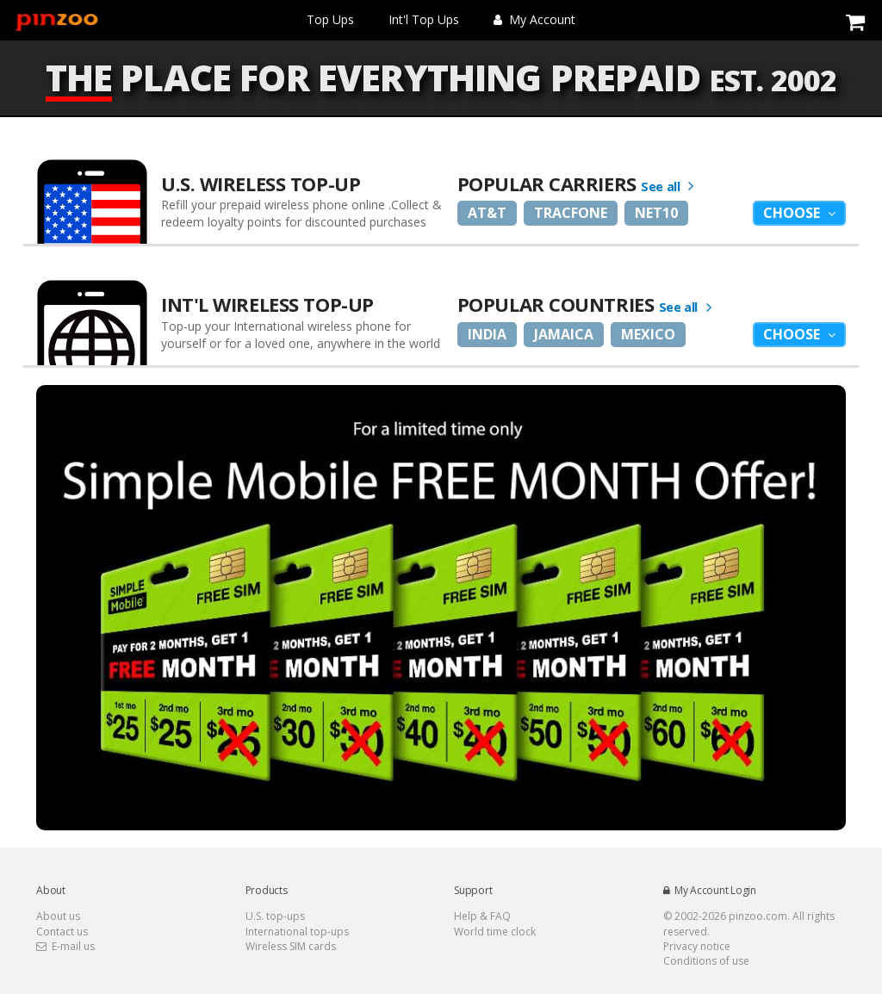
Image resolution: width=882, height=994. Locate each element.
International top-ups (297, 931)
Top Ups (330, 19)
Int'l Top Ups (423, 19)
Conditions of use (706, 961)
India (487, 334)
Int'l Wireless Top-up (267, 304)
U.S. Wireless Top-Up (260, 183)
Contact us (62, 931)
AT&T (487, 212)
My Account (534, 19)
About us (58, 916)
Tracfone (570, 212)
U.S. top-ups (275, 916)
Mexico (648, 334)
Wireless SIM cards (290, 946)
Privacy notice (696, 946)
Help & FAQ (482, 916)
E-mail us (65, 946)
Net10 (656, 212)
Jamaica (563, 334)
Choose (793, 212)
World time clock (495, 931)
